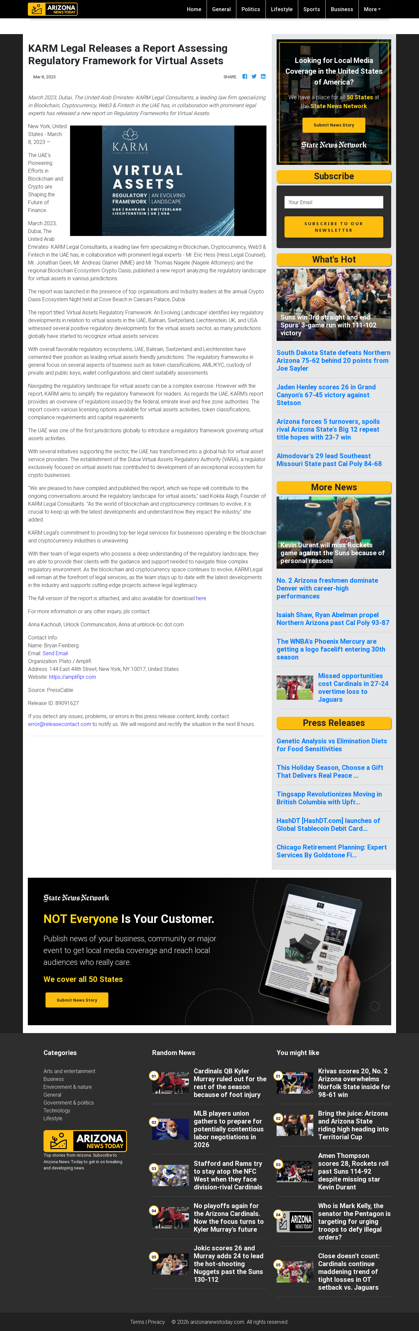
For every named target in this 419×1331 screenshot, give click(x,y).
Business (342, 9)
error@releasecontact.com (59, 724)
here (201, 598)
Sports (311, 9)
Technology (57, 1110)
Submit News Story (334, 125)
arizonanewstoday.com (217, 1322)
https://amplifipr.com (72, 677)
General (221, 9)
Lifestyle (282, 9)
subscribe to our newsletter (333, 227)
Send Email (55, 653)
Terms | (139, 1322)
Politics (251, 9)
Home (197, 8)
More (370, 9)
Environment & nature (68, 1087)
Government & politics (69, 1102)
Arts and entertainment (69, 1071)
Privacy (156, 1322)
